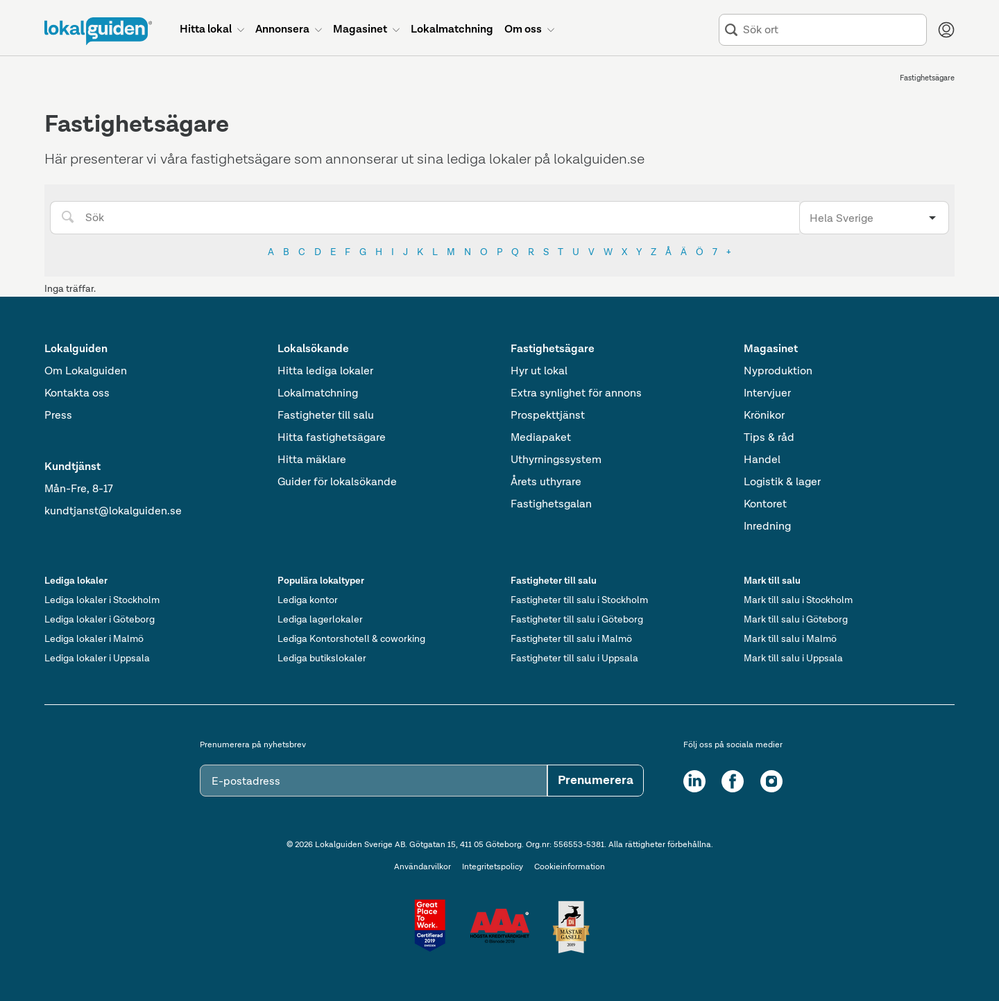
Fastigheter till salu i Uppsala (574, 658)
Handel (762, 460)
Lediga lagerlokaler (320, 620)
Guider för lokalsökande (337, 482)
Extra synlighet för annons (576, 393)
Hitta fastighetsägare (332, 438)
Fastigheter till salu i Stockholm (579, 600)
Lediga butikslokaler (322, 658)
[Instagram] (771, 781)
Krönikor (764, 415)
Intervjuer (767, 393)
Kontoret (765, 504)
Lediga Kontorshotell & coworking (351, 639)
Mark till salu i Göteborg (796, 620)
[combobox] (832, 30)
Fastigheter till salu (326, 415)
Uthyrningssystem (556, 460)
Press (58, 415)
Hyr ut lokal (539, 371)
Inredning (767, 526)
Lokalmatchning (318, 393)
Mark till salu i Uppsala (793, 658)
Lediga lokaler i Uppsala (97, 658)
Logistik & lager (782, 482)
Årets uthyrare (546, 482)
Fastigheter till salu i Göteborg (577, 620)
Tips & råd (769, 438)
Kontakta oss (77, 393)
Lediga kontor (308, 600)
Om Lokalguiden (85, 371)
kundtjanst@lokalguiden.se (113, 511)
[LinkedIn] (694, 781)
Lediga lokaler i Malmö (94, 639)
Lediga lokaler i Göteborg (99, 620)
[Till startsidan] (98, 31)
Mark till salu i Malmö (790, 639)
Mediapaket (541, 438)
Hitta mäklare (312, 460)
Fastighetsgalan (551, 504)
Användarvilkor (422, 867)
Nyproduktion (778, 371)
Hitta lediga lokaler (325, 371)
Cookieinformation (569, 867)
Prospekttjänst (548, 415)
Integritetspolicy (492, 867)
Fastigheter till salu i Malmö (571, 639)
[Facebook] (733, 781)
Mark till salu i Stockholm (798, 600)
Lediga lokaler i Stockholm (102, 600)
